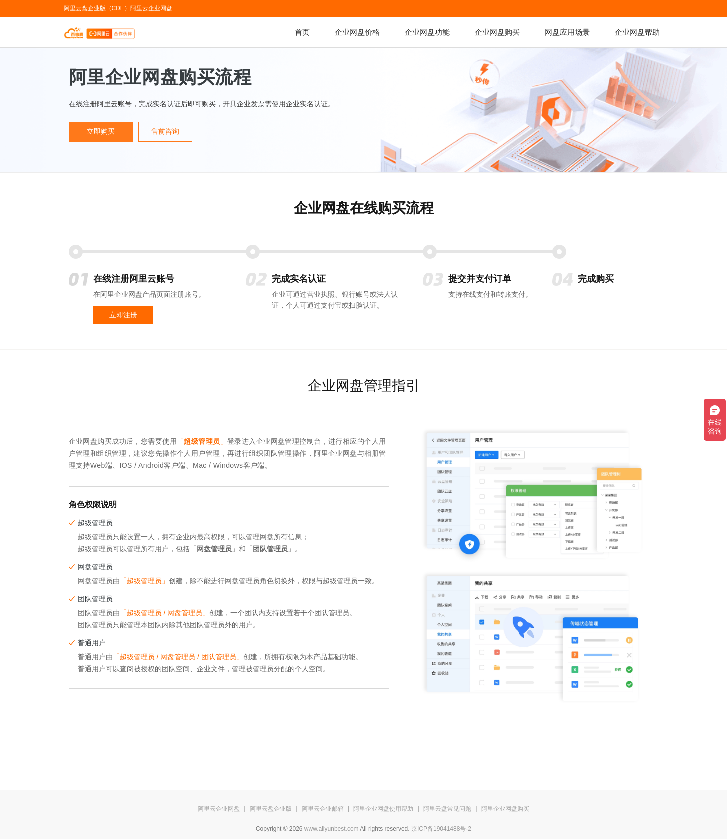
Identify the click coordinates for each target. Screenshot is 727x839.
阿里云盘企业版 (271, 808)
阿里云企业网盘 (151, 8)
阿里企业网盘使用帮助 (383, 808)
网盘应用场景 (567, 32)
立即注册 (123, 315)
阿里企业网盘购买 (505, 808)
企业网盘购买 (497, 32)
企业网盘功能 (427, 32)
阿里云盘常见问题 (447, 808)
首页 (302, 32)
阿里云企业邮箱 (323, 808)
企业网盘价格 (357, 32)
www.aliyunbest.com (331, 828)
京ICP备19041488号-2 (441, 828)
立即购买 (101, 131)
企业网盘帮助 (637, 32)
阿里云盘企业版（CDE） (97, 8)
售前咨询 (165, 131)
